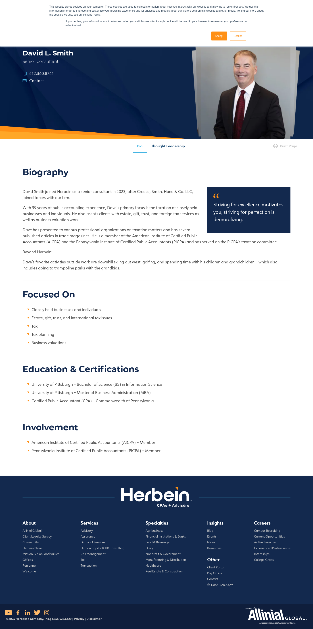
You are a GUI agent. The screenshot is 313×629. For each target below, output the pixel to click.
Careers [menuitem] (262, 523)
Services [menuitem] (89, 523)
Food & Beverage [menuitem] (157, 542)
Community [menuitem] (31, 542)
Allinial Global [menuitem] (32, 531)
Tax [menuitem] (83, 560)
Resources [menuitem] (214, 548)
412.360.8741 (41, 73)
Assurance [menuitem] (88, 536)
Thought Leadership (168, 146)
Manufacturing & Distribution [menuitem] (166, 560)
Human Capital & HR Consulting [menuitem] (102, 548)
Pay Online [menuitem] (214, 573)
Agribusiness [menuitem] (154, 531)
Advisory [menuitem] (87, 531)
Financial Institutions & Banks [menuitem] (166, 536)
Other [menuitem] (213, 559)
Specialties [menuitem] (157, 523)
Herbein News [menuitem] (32, 548)
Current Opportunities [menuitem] (269, 536)
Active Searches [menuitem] (265, 542)
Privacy (79, 619)
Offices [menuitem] (28, 560)
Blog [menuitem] (210, 531)
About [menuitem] (29, 523)
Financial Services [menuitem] (93, 542)
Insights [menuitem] (215, 523)
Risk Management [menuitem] (93, 554)
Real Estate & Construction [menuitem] (164, 571)
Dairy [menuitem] (149, 548)
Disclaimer (94, 619)
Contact (36, 80)
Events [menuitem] (212, 536)
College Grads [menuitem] (264, 560)
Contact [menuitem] (212, 579)
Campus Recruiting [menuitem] (267, 531)
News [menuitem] (211, 542)
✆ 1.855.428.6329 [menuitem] (220, 585)
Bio (139, 146)
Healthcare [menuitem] (153, 565)
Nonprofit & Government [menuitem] (163, 554)
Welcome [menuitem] (29, 571)
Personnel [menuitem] (29, 565)
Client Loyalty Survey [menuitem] (37, 536)
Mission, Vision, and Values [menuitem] (41, 554)
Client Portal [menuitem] (215, 567)
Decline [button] (238, 36)
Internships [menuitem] (261, 554)
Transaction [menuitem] (89, 565)
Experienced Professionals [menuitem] (272, 548)
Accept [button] (219, 36)
